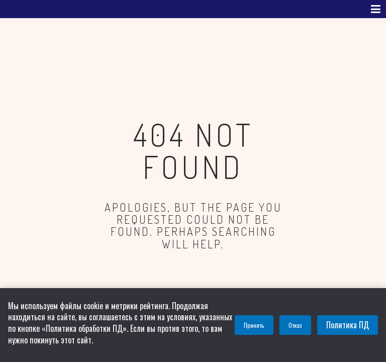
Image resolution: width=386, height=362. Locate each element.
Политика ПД (347, 325)
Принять (254, 325)
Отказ (295, 325)
